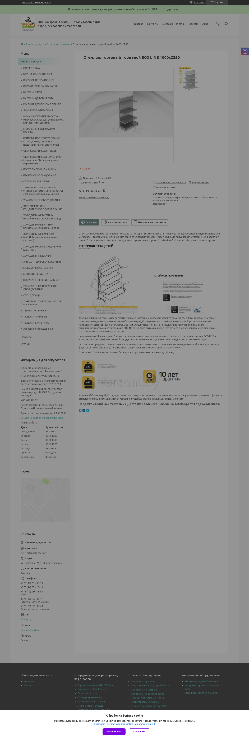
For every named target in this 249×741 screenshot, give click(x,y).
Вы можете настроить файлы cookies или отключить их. (123, 724)
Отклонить (139, 731)
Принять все (114, 731)
